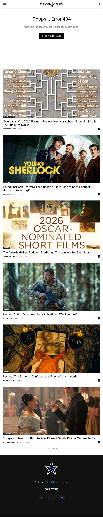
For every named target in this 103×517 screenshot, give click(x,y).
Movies (6, 248)
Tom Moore (7, 318)
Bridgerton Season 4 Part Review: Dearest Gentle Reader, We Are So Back (50, 438)
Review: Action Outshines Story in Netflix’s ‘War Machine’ (40, 314)
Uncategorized (9, 117)
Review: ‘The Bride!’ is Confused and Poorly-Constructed (39, 376)
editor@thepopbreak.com (57, 482)
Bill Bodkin (7, 194)
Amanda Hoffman (10, 442)
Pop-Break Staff (9, 129)
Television (7, 182)
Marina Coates (9, 380)
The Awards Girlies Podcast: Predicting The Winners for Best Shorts (47, 252)
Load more (51, 448)
